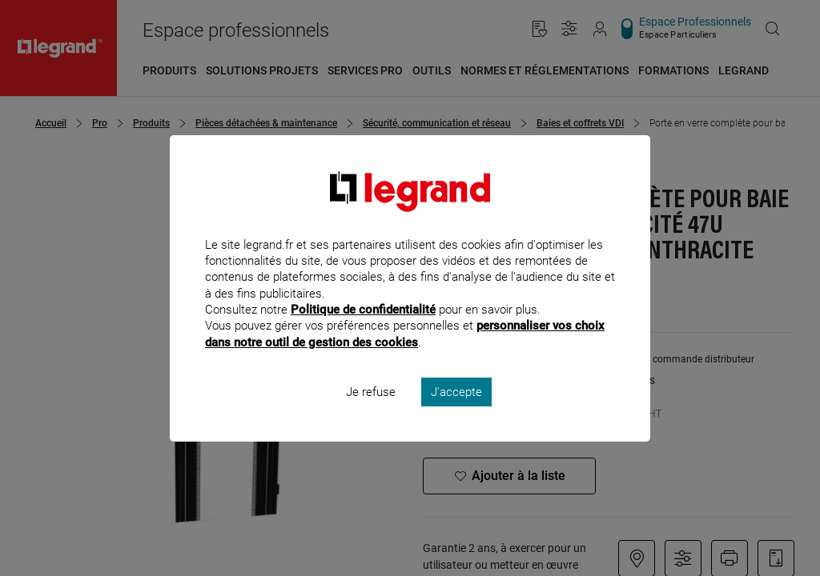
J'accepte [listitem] (456, 413)
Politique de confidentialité (363, 331)
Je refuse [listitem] (371, 413)
